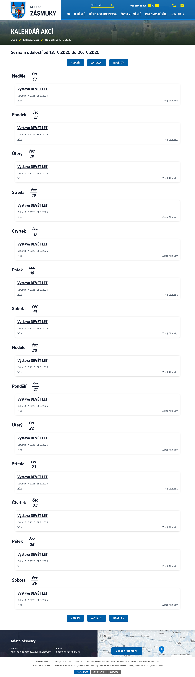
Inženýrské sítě (156, 14)
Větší (157, 5)
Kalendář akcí (31, 40)
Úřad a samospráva (103, 14)
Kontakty (177, 14)
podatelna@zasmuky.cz (68, 652)
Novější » (118, 62)
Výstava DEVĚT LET (32, 89)
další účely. (155, 661)
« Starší (75, 62)
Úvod (68, 16)
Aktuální (96, 62)
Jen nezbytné (99, 672)
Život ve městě (131, 14)
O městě (79, 14)
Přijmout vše (82, 672)
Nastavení (114, 672)
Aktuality (173, 100)
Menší (149, 5)
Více (19, 100)
